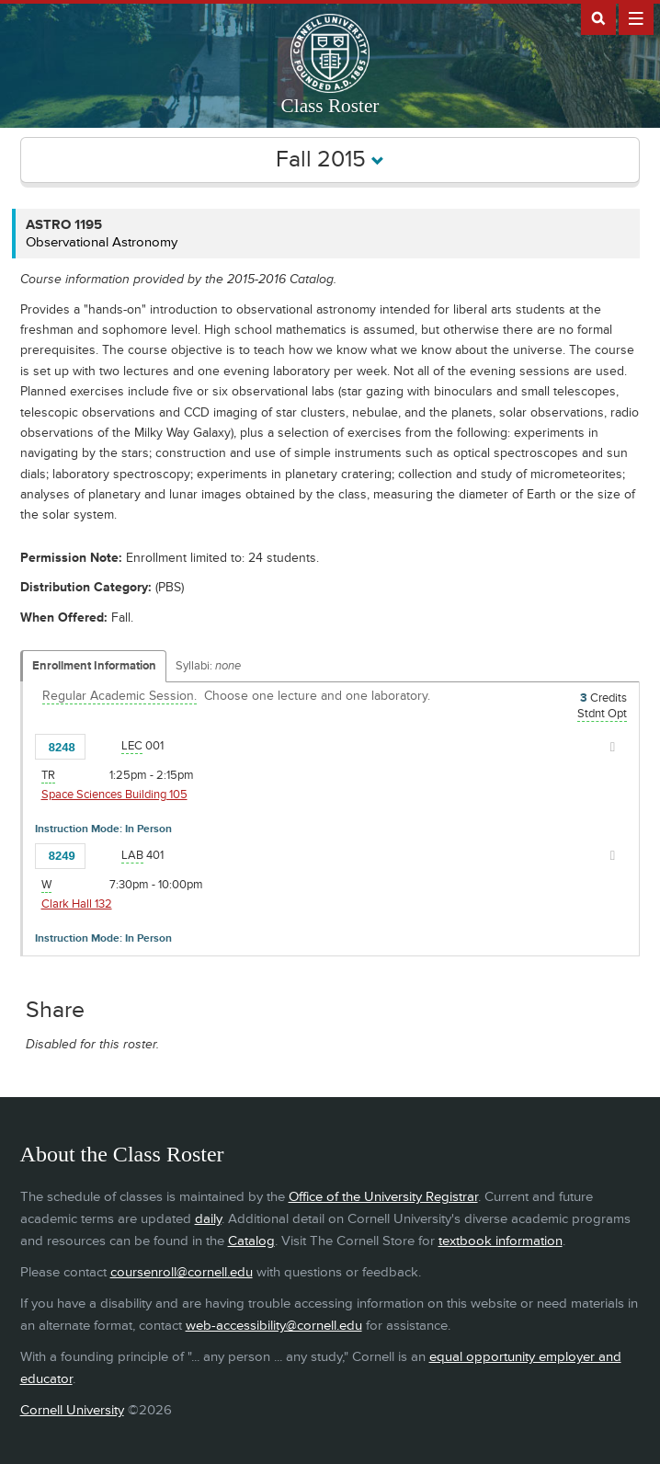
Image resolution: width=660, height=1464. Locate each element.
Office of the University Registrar (383, 1197)
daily (208, 1219)
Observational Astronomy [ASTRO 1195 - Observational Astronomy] (101, 242)
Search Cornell (598, 17)
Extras (636, 17)
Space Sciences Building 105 (114, 794)
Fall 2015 (330, 159)
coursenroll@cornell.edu (181, 1272)
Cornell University (72, 1410)
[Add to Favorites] (104, 746)
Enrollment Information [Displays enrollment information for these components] (94, 665)
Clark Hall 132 (76, 904)
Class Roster (330, 106)
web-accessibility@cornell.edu (274, 1325)
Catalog (251, 1241)
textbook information (500, 1241)
